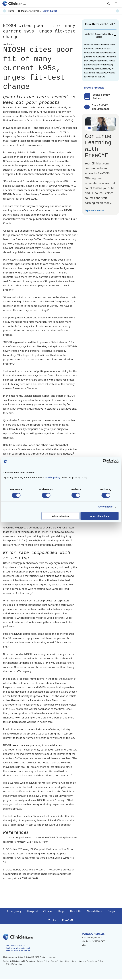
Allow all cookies (99, 516)
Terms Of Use (57, 961)
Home (6, 10)
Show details (105, 506)
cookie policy (52, 477)
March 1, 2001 (45, 10)
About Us (75, 911)
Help (61, 911)
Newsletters (94, 911)
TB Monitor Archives (23, 10)
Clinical (47, 911)
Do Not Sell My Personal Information (19, 961)
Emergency (14, 911)
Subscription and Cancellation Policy (87, 961)
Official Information (14, 964)
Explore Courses (94, 210)
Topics (52, 920)
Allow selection (60, 516)
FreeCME (68, 920)
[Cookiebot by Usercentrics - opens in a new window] (105, 461)
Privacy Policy (43, 961)
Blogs (111, 911)
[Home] (14, 3)
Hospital (32, 911)
